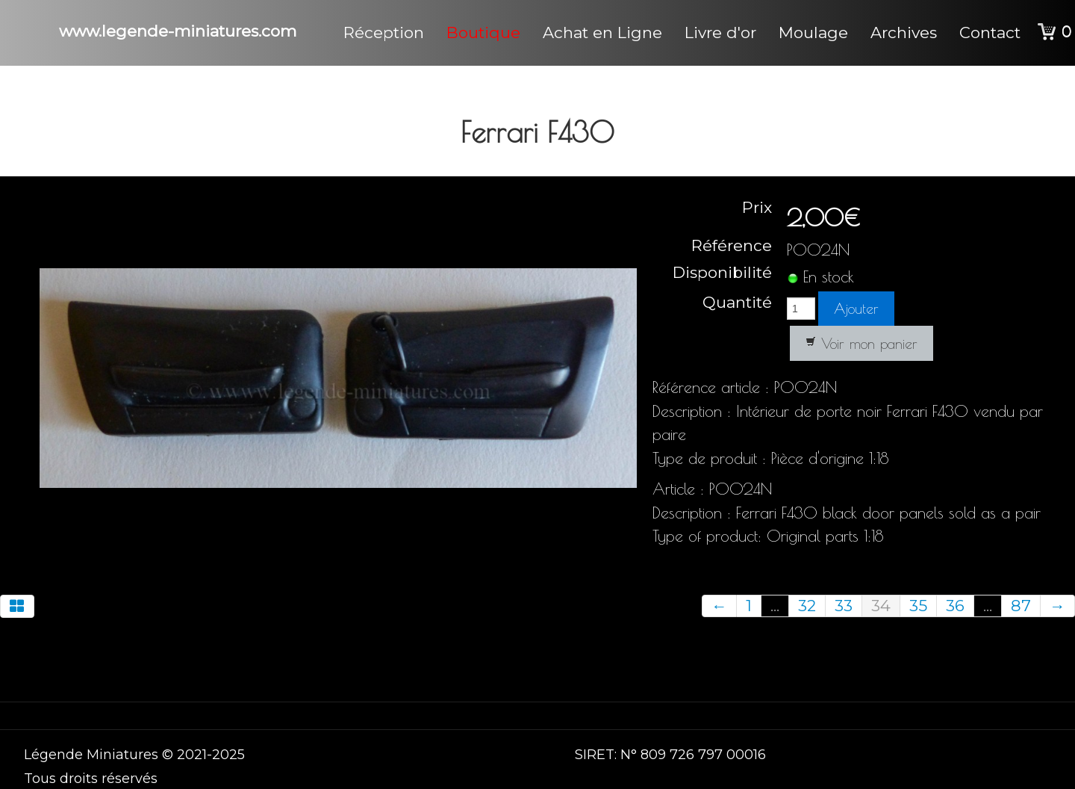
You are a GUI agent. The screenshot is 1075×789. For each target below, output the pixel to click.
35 (918, 605)
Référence (731, 245)
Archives (903, 32)
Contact (990, 32)
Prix (757, 207)
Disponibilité (722, 272)
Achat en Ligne (602, 32)
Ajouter (856, 308)
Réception (383, 32)
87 (1021, 605)
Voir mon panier (861, 343)
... (774, 605)
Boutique (483, 32)
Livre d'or (720, 32)
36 (955, 605)
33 (844, 605)
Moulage (813, 32)
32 (807, 605)
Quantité (737, 301)
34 (881, 605)
